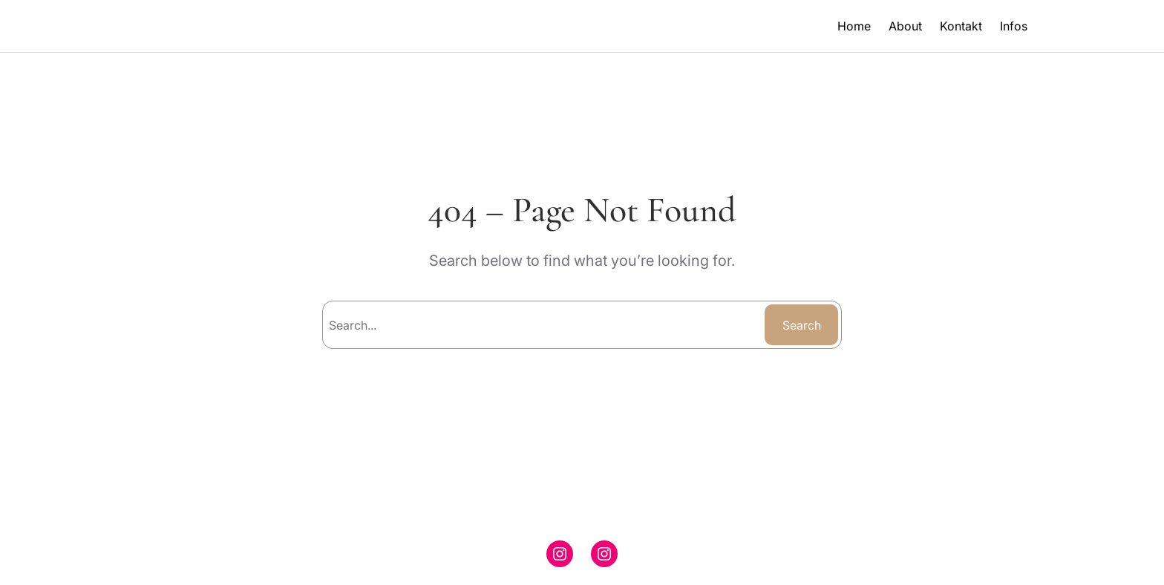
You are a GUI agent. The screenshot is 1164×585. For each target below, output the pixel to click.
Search (801, 325)
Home (854, 26)
